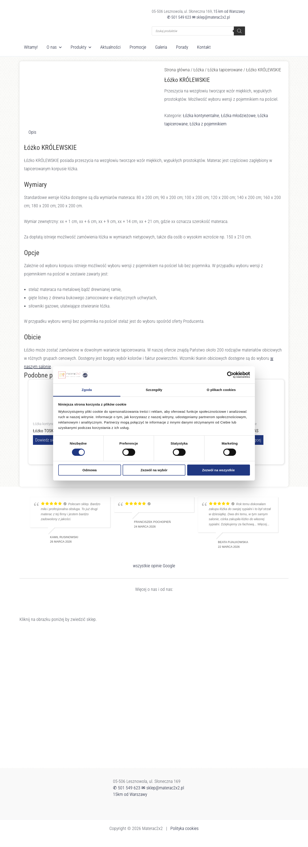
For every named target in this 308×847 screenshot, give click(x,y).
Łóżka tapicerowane (225, 69)
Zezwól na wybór (154, 470)
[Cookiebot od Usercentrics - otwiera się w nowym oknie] (230, 374)
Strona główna (177, 69)
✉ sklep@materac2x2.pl (211, 17)
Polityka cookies (184, 828)
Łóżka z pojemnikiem (208, 124)
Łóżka (198, 69)
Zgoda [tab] (87, 390)
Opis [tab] (32, 132)
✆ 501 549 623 (179, 17)
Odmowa (89, 470)
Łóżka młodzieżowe (238, 115)
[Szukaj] (239, 30)
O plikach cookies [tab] (221, 390)
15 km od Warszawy (229, 11)
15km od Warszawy (130, 794)
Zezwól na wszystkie (218, 470)
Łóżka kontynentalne (201, 115)
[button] (59, 47)
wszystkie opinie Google (154, 566)
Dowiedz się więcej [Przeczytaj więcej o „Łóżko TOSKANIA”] (51, 440)
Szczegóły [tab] (154, 390)
